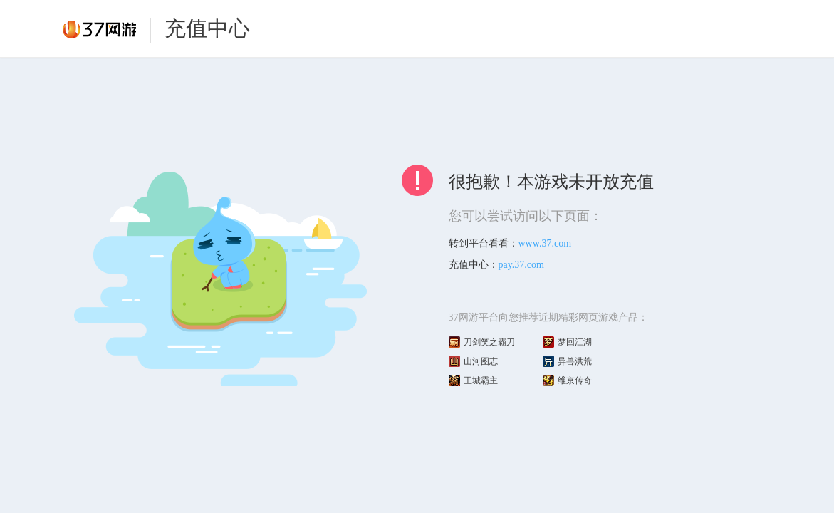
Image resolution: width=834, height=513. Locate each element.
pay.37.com (521, 264)
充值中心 (207, 28)
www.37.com (545, 243)
